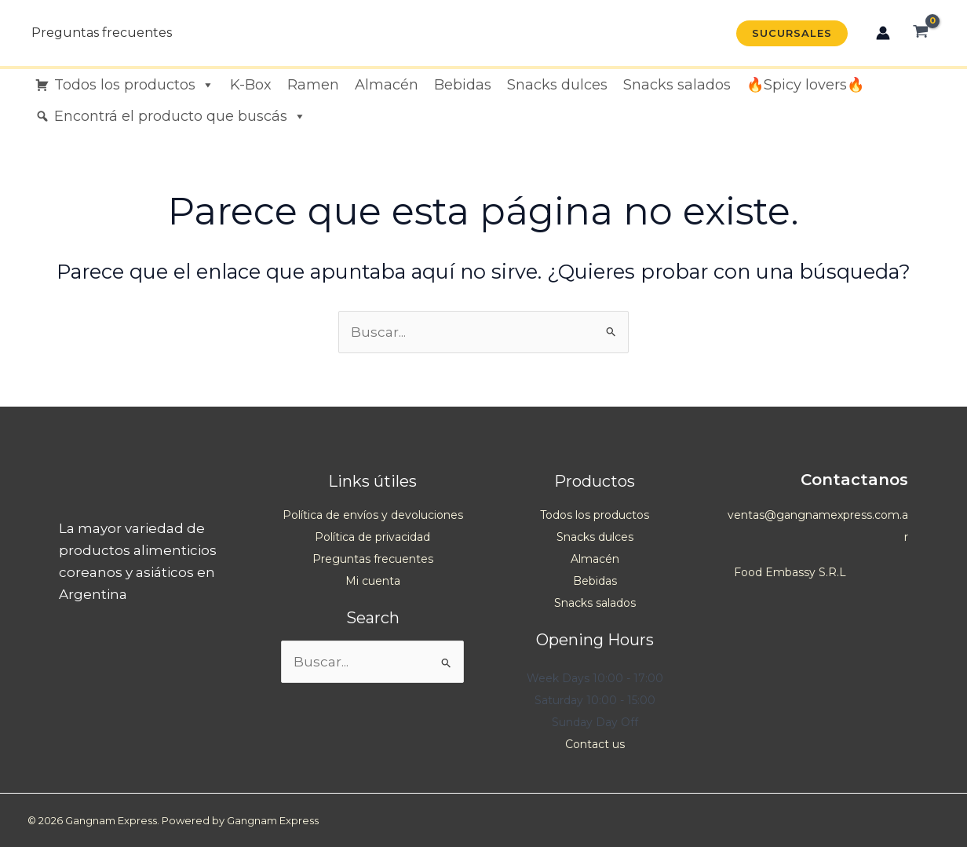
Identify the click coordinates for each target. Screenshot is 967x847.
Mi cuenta (372, 581)
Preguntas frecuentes (101, 32)
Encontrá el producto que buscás (180, 116)
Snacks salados (677, 84)
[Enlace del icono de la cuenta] (883, 33)
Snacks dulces (557, 84)
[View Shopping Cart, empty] (921, 33)
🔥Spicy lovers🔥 (805, 84)
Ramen (313, 84)
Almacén (386, 84)
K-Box (251, 84)
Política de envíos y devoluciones (373, 515)
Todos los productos (134, 84)
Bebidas (462, 84)
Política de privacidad (372, 537)
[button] (792, 33)
